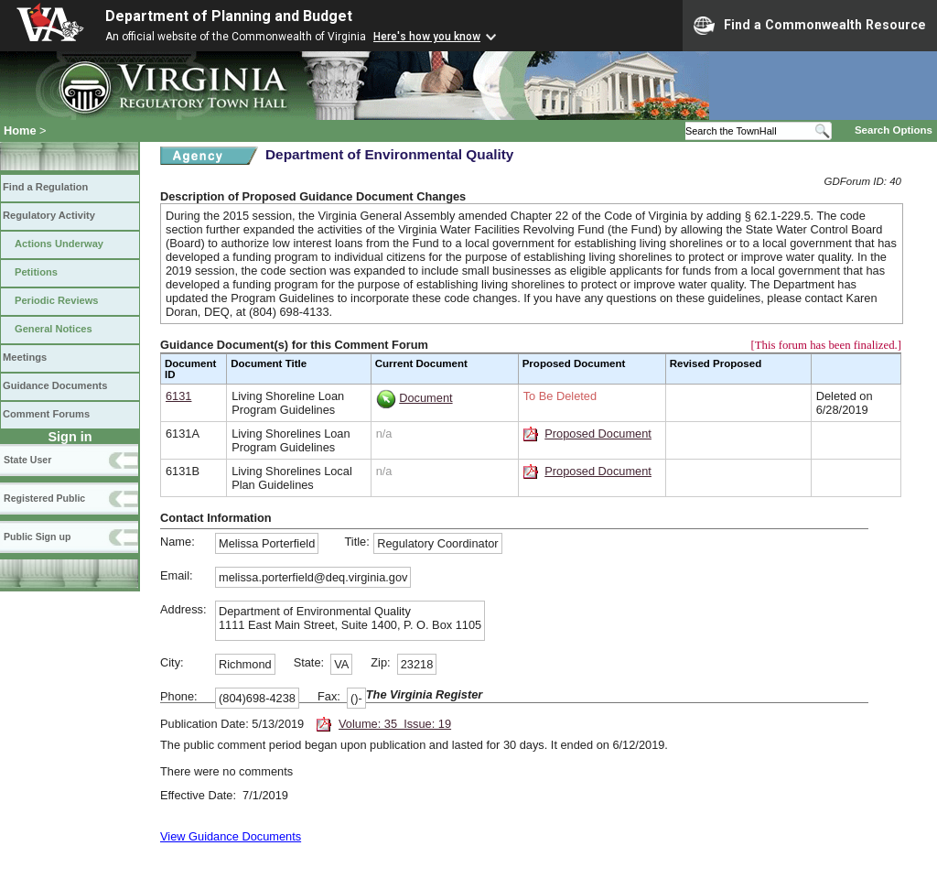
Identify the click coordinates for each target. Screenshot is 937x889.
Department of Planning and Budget (228, 16)
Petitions (36, 271)
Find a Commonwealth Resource (810, 25)
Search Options (893, 130)
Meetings (25, 357)
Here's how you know (426, 36)
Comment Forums (46, 413)
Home (20, 130)
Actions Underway (59, 243)
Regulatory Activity (49, 215)
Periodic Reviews (57, 300)
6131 (178, 396)
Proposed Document (598, 433)
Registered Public (44, 498)
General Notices (53, 328)
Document (425, 398)
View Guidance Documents (230, 836)
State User (27, 459)
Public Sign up (37, 536)
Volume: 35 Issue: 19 (395, 724)
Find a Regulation (45, 186)
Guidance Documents (55, 385)
